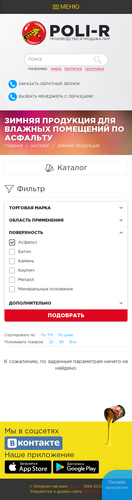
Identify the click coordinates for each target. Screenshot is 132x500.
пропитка (73, 69)
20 (51, 342)
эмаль (56, 69)
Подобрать (66, 315)
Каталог (40, 146)
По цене (65, 335)
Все (72, 342)
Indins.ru (92, 491)
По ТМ (47, 335)
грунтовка (94, 69)
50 (61, 342)
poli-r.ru (75, 486)
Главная (14, 146)
